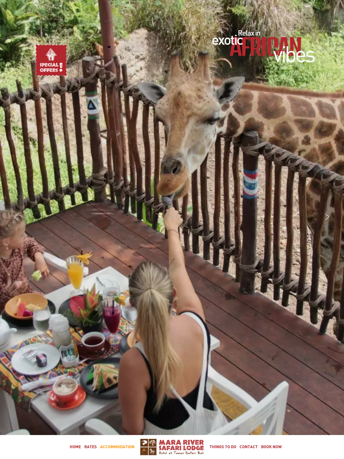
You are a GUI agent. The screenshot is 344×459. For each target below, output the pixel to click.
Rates (90, 447)
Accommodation (117, 447)
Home (75, 447)
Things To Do (223, 447)
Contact (249, 447)
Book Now (271, 447)
